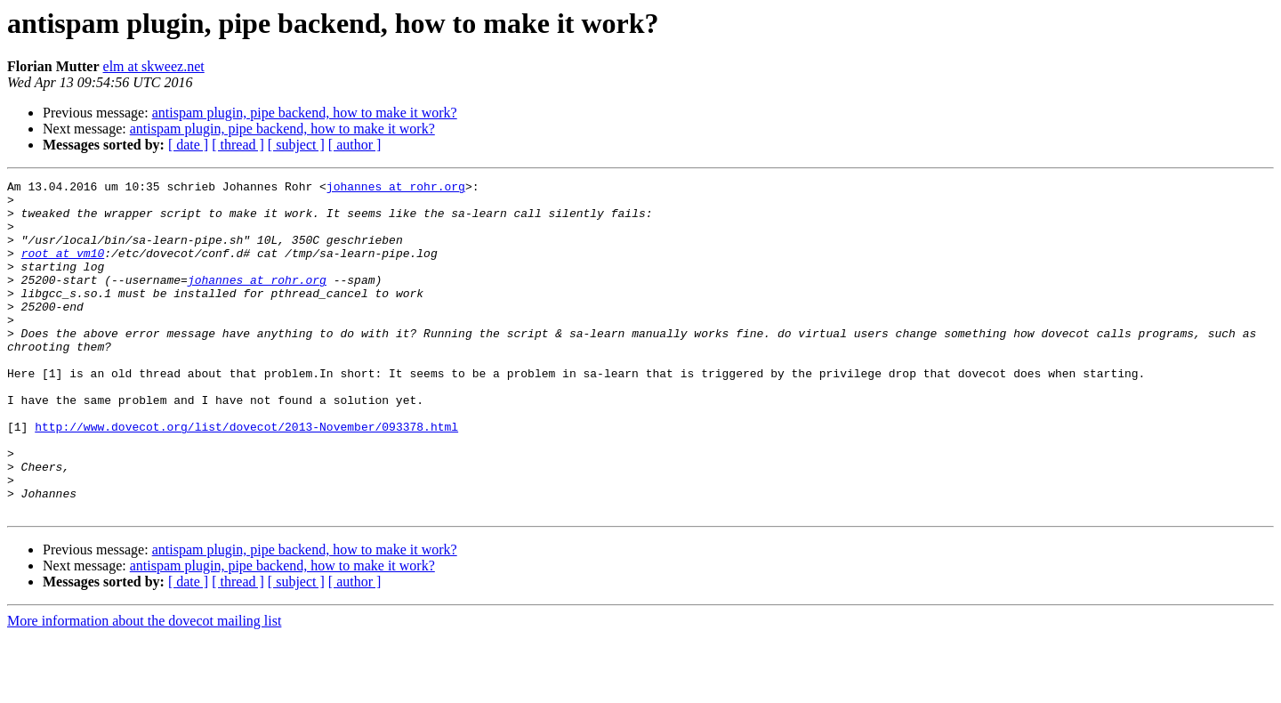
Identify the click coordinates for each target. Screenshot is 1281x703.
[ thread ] (238, 144)
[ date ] (188, 144)
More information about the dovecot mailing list (144, 687)
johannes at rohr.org (395, 189)
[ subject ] (296, 144)
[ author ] (355, 144)
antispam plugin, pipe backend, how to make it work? (304, 112)
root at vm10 (63, 269)
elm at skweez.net (154, 66)
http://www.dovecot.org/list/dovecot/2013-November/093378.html (246, 477)
